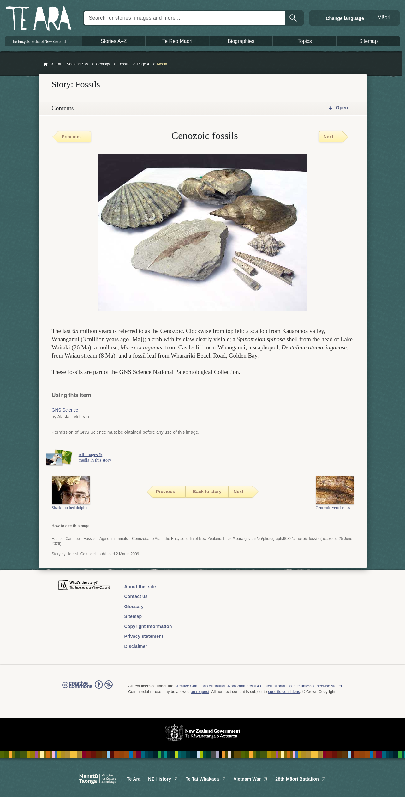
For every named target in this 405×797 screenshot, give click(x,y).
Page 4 (143, 64)
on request (200, 692)
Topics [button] (305, 41)
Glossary (134, 606)
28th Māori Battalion (300, 779)
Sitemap (133, 616)
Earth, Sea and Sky (72, 64)
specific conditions (284, 692)
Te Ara (133, 779)
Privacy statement (143, 636)
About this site (140, 586)
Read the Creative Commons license (87, 689)
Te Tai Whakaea (206, 779)
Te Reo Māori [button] (177, 41)
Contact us (136, 596)
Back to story (207, 491)
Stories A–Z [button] (114, 41)
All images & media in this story (100, 457)
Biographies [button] (241, 41)
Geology (103, 64)
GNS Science (65, 410)
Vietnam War (251, 779)
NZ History (163, 779)
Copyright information (148, 626)
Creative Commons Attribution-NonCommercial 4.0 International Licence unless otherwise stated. (259, 686)
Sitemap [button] (368, 41)
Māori (384, 17)
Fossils (123, 64)
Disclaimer (135, 646)
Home (46, 64)
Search (294, 18)
